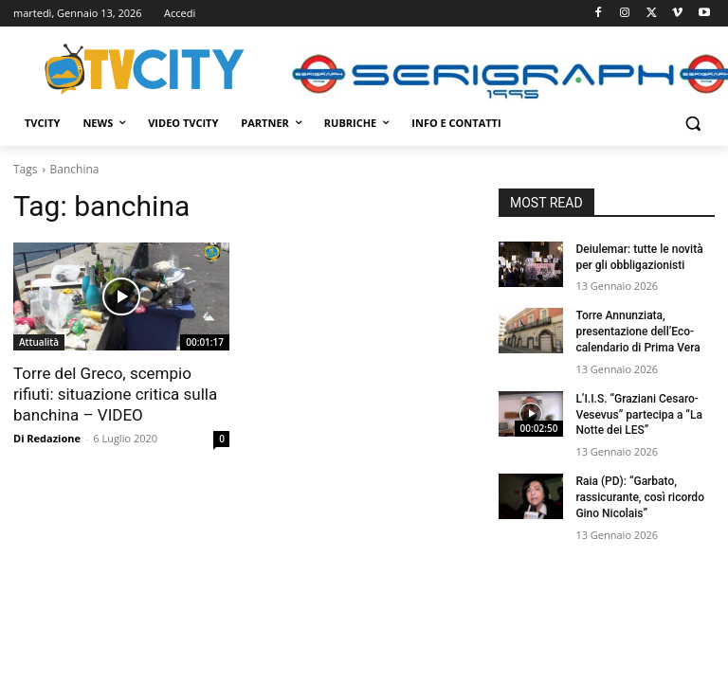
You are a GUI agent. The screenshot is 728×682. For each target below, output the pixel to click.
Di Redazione (47, 438)
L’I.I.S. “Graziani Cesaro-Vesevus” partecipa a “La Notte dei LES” (638, 415)
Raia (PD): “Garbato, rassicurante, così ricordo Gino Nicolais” (639, 497)
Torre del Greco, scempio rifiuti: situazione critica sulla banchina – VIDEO (115, 394)
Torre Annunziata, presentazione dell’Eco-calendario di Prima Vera (637, 331)
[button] (692, 123)
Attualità (39, 342)
